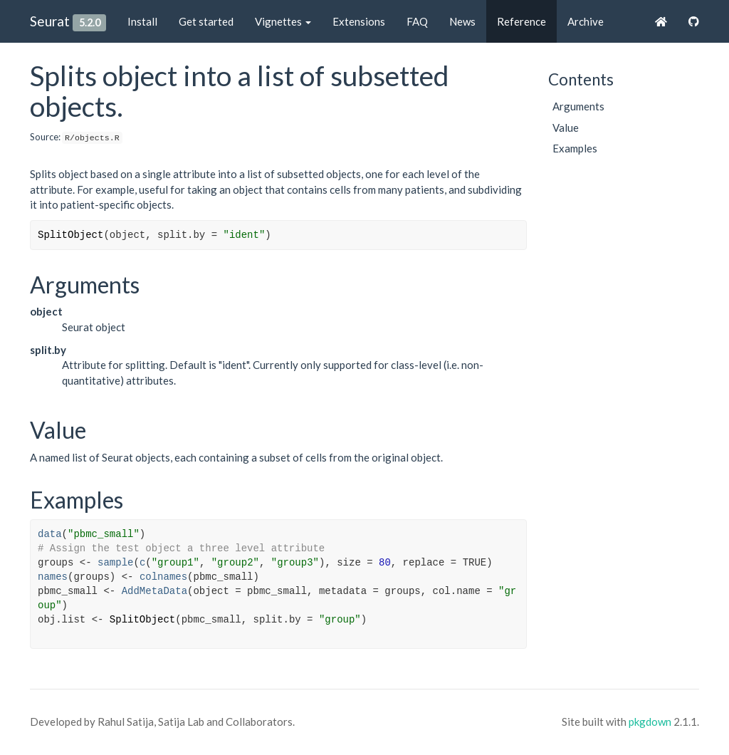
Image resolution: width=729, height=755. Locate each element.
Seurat (50, 21)
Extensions (358, 21)
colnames (163, 577)
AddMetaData (154, 591)
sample (115, 562)
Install (142, 21)
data (50, 534)
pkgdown (650, 721)
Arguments (578, 106)
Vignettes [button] (283, 21)
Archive (585, 21)
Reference (521, 21)
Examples (574, 148)
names (53, 577)
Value (565, 127)
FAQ (417, 21)
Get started (206, 21)
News (462, 21)
